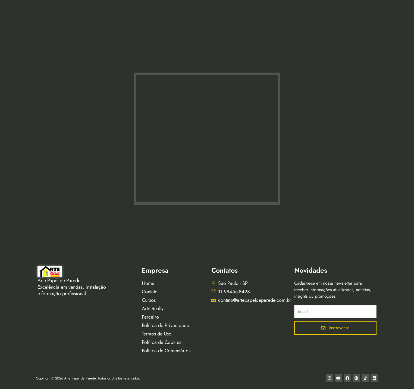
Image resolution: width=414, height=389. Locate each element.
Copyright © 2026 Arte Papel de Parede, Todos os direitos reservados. (88, 378)
